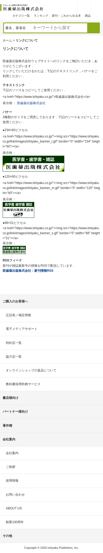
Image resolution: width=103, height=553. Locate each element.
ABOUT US (14, 508)
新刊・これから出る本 (66, 15)
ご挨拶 (10, 467)
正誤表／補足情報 (18, 315)
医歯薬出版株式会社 (31, 103)
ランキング (41, 15)
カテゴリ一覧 (21, 15)
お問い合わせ (15, 494)
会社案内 (12, 453)
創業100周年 (15, 522)
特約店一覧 (14, 343)
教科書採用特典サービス (23, 384)
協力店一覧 (14, 356)
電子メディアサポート (21, 329)
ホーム (7, 40)
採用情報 (12, 480)
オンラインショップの (31, 370)
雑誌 (88, 15)
